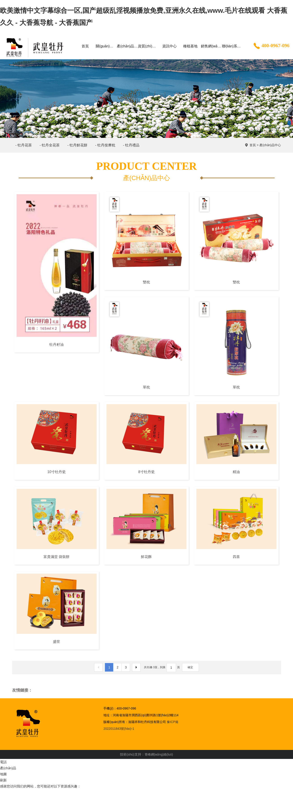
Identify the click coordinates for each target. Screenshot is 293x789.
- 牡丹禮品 (131, 145)
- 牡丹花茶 (23, 145)
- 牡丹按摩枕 (105, 145)
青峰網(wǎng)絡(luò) (159, 754)
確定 (190, 667)
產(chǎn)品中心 (270, 145)
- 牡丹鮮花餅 (77, 145)
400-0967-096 (270, 46)
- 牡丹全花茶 (49, 145)
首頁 (253, 145)
